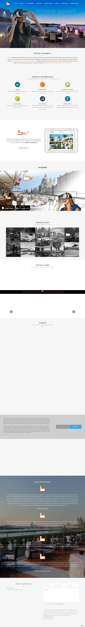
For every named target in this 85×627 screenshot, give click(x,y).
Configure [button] (62, 426)
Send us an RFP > (23, 148)
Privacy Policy (60, 603)
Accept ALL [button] (75, 426)
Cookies (82, 625)
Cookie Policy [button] (6, 434)
